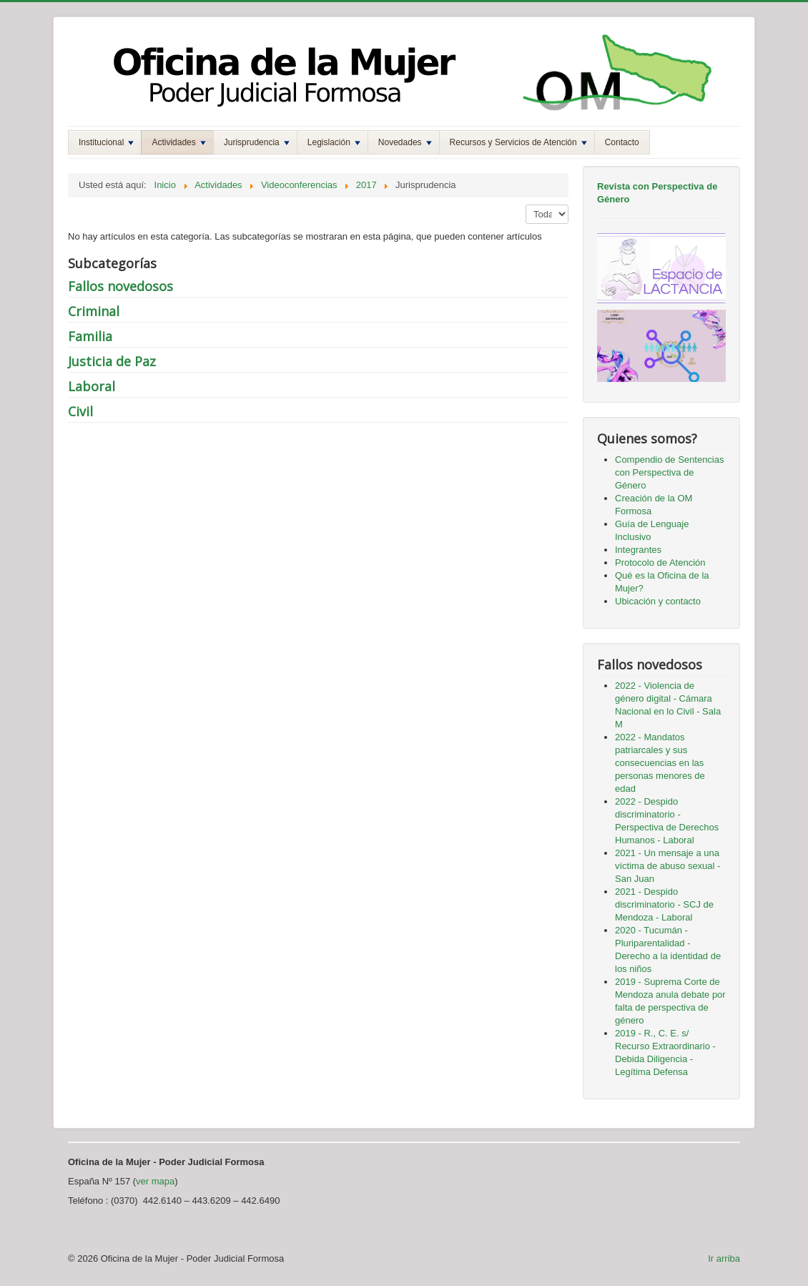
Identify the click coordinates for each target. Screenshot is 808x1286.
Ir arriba (724, 1258)
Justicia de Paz (112, 361)
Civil (80, 411)
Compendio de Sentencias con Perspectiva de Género (669, 472)
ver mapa (155, 1181)
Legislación (333, 142)
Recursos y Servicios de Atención (518, 142)
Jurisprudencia (257, 142)
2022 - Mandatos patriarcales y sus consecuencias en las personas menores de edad (660, 763)
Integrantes (638, 549)
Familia (90, 336)
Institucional (106, 142)
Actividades (178, 142)
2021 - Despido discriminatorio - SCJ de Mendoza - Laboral (664, 904)
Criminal (93, 311)
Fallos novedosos (120, 286)
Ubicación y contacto (658, 601)
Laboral (91, 386)
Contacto (622, 142)
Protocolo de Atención (660, 562)
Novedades (405, 142)
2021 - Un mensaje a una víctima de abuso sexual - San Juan (667, 866)
